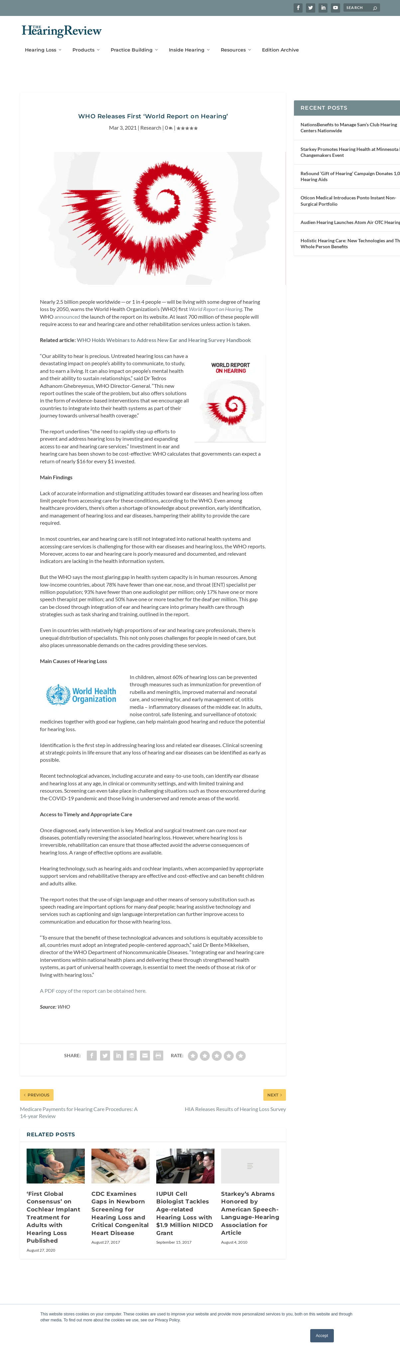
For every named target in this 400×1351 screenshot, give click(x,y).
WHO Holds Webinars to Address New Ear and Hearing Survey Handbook (164, 349)
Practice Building (132, 45)
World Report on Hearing (215, 318)
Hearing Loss (40, 45)
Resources (233, 45)
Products (83, 45)
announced (67, 325)
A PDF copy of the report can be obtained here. (93, 1033)
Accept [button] (322, 1335)
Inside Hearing (186, 45)
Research (150, 136)
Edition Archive (280, 45)
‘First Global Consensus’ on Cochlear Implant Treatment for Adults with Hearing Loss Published (53, 1260)
